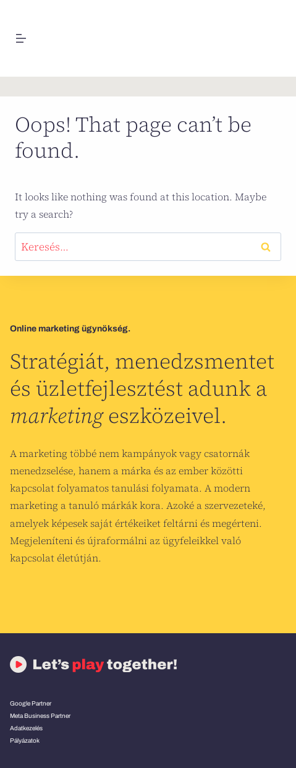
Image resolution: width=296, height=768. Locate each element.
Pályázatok (25, 740)
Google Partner (30, 703)
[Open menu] (21, 38)
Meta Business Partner (40, 715)
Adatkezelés (26, 728)
